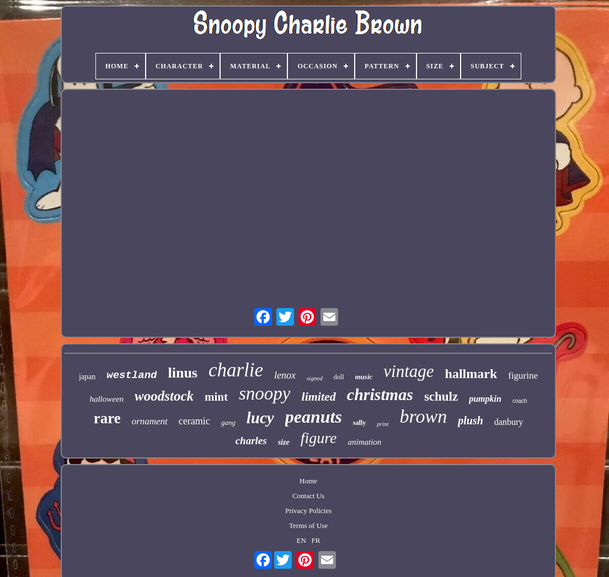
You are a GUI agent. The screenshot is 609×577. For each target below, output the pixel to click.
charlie (236, 370)
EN (301, 540)
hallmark (471, 373)
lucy (260, 418)
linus (182, 373)
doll (339, 377)
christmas (380, 394)
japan (87, 377)
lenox (285, 375)
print (382, 423)
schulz (441, 396)
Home (308, 481)
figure (319, 437)
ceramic (194, 421)
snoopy (265, 393)
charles (251, 440)
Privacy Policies (308, 510)
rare (107, 418)
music (364, 377)
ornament (150, 421)
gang (228, 422)
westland (131, 375)
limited (319, 396)
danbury (508, 422)
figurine (523, 375)
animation (365, 442)
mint (216, 396)
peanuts (313, 417)
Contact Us (308, 496)
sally (359, 423)
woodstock (164, 396)
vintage (408, 371)
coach (519, 401)
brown (423, 416)
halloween (106, 399)
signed (315, 378)
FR (316, 540)
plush (470, 420)
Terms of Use (308, 525)
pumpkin (485, 398)
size (284, 442)
